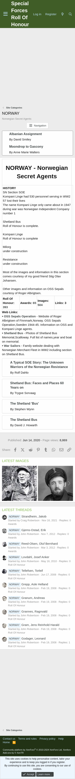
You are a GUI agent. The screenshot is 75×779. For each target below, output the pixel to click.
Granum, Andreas (26, 598)
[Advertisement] (37, 67)
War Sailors (12, 345)
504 (40, 305)
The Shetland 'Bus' (24, 403)
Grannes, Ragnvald (27, 611)
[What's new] (62, 14)
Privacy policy (47, 738)
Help (61, 738)
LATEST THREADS (17, 510)
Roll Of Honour (16, 564)
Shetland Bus (13, 333)
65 (34, 303)
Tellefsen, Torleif (25, 570)
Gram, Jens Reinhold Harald (33, 625)
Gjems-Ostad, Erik (27, 530)
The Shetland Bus (23, 419)
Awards (12, 523)
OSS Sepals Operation (20, 316)
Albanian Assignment (25, 134)
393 (5, 307)
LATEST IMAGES (15, 461)
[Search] (70, 14)
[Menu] (5, 14)
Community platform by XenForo (32, 750)
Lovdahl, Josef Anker (28, 557)
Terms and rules (27, 738)
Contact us (9, 738)
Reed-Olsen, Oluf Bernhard (33, 543)
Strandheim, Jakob (27, 516)
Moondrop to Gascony (26, 146)
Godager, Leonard (27, 638)
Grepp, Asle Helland (28, 584)
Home (6, 742)
